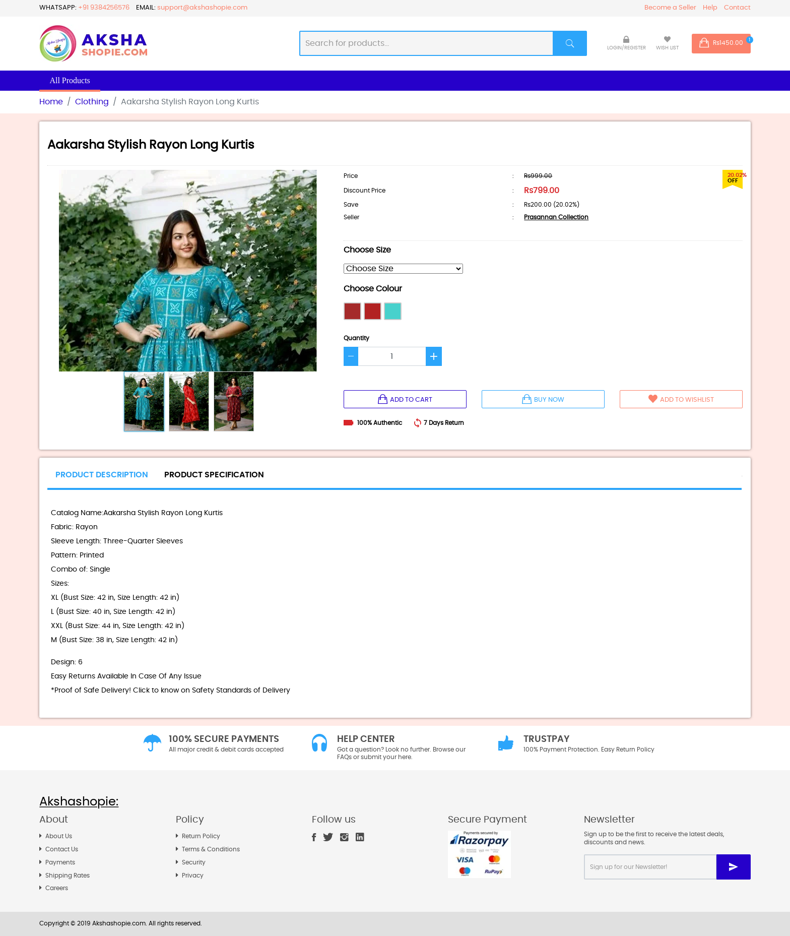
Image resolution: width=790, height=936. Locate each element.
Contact (737, 8)
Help (710, 8)
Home (51, 102)
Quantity (356, 338)
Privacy (193, 875)
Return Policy (201, 836)
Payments (60, 862)
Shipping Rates (67, 875)
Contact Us (61, 849)
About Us (58, 836)
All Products (69, 80)
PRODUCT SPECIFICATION (214, 475)
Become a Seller (670, 8)
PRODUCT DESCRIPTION (101, 475)
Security (194, 862)
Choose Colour (373, 289)
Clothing (92, 102)
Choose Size (367, 250)
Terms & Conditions (211, 849)
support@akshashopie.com (202, 8)
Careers (56, 888)
